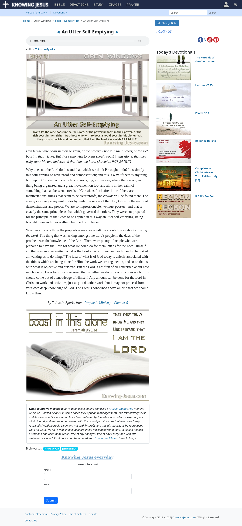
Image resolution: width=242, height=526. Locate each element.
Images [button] (115, 4)
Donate (93, 513)
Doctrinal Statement (36, 513)
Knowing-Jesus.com (183, 516)
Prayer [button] (133, 4)
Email (47, 484)
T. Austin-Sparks (45, 48)
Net (131, 408)
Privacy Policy (58, 513)
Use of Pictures (77, 513)
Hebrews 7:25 (204, 84)
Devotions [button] (79, 4)
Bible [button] (59, 4)
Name (47, 469)
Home (26, 20)
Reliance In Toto (205, 140)
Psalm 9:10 (202, 112)
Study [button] (99, 4)
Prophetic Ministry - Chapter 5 (106, 302)
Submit (51, 500)
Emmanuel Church (106, 437)
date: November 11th (67, 20)
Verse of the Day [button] (36, 12)
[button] (226, 4)
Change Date (166, 22)
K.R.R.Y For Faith (205, 195)
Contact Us (31, 520)
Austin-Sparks (119, 408)
